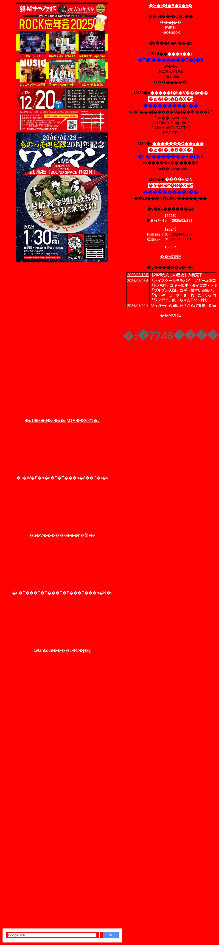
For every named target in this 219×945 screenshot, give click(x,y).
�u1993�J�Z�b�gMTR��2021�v (62, 420)
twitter (170, 27)
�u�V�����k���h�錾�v (62, 535)
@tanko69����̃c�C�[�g (62, 650)
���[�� (170, 22)
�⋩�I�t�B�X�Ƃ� (170, 5)
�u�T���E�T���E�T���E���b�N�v (62, 593)
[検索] (52, 935)
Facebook (170, 32)
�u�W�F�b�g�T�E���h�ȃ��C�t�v (62, 477)
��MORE (170, 256)
